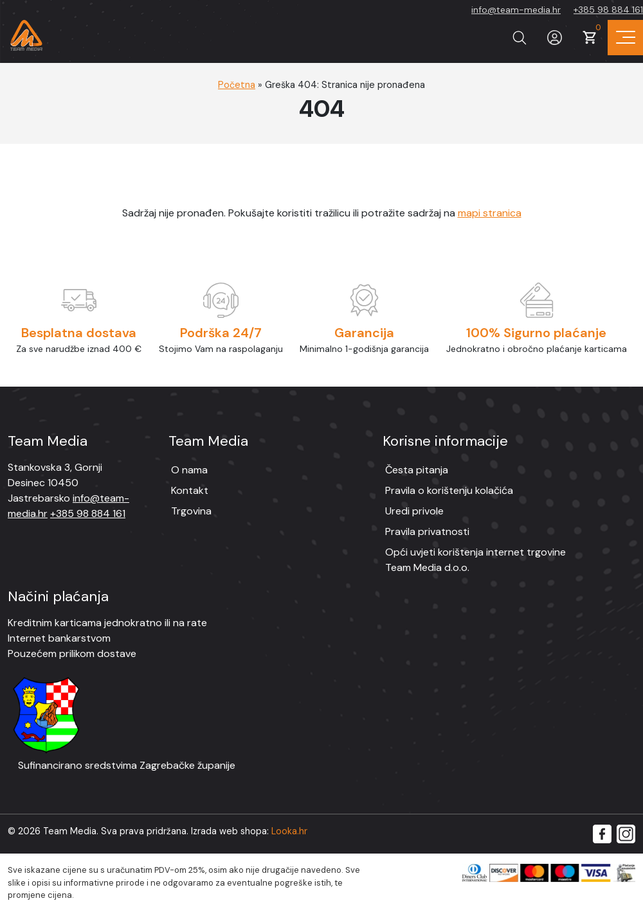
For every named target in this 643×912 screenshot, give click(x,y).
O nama (189, 470)
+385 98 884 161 (608, 9)
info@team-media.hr (516, 9)
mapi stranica (489, 213)
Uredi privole (414, 511)
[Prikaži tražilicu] (519, 37)
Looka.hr (289, 831)
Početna (236, 85)
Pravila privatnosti (427, 531)
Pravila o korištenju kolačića (449, 490)
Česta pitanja (416, 470)
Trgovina (191, 511)
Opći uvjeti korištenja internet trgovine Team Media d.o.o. (475, 559)
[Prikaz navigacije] (625, 37)
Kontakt (189, 490)
